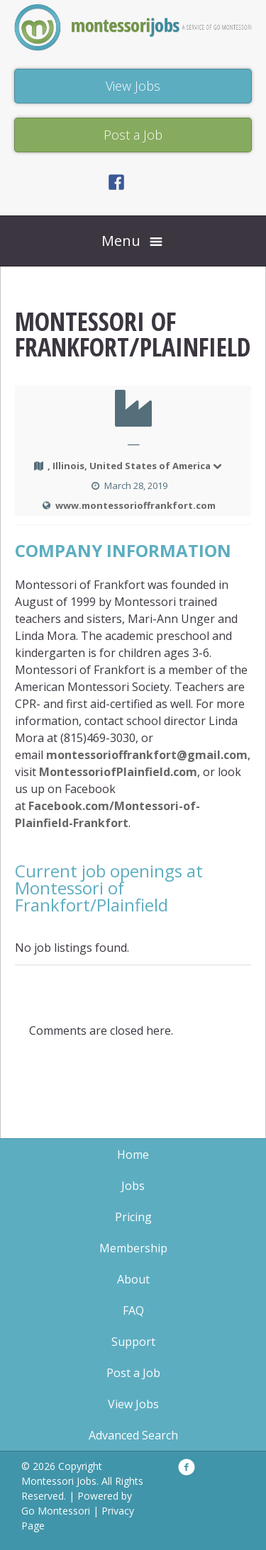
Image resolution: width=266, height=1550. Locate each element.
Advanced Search (133, 1435)
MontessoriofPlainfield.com (118, 772)
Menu (120, 240)
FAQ (133, 1310)
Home (133, 1154)
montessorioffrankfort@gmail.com (147, 755)
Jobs (133, 1186)
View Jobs (133, 1404)
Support (133, 1341)
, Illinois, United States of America (135, 465)
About (133, 1279)
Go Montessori (55, 1510)
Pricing (133, 1217)
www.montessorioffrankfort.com (135, 505)
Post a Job (133, 1373)
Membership (133, 1248)
